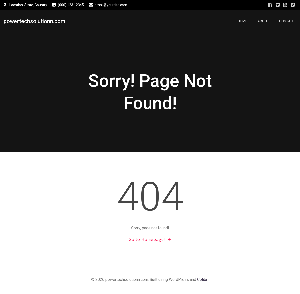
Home (242, 21)
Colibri (202, 279)
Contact (287, 21)
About (263, 21)
